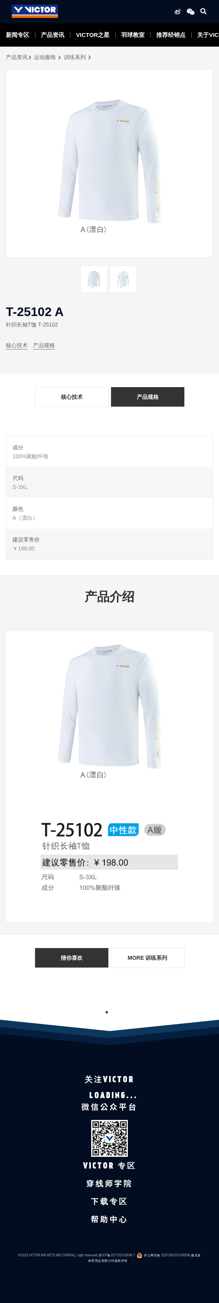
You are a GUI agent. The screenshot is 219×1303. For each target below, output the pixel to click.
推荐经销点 (170, 34)
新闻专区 (17, 34)
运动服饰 (45, 57)
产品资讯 (52, 34)
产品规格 (44, 345)
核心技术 (17, 345)
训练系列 (75, 57)
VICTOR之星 (93, 34)
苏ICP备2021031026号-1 (117, 1255)
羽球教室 (133, 34)
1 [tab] (107, 1012)
